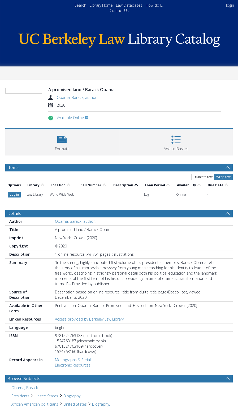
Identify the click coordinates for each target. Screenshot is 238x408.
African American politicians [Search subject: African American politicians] (34, 404)
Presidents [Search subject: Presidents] (20, 395)
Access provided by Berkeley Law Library (89, 319)
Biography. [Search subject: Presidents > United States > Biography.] (72, 395)
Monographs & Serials (74, 359)
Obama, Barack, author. (77, 97)
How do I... (154, 5)
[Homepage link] (119, 39)
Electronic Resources (72, 365)
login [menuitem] (230, 5)
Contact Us (119, 10)
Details (14, 213)
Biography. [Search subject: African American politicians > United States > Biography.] (101, 404)
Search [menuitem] (80, 5)
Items (13, 167)
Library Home (101, 5)
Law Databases (129, 5)
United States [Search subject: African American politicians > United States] (75, 404)
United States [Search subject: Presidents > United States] (46, 395)
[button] (62, 141)
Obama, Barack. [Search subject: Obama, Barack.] (25, 387)
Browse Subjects (23, 378)
